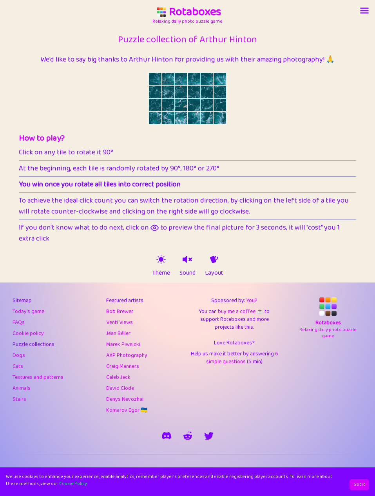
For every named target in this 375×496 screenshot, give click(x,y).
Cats (18, 366)
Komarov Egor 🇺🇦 (126, 410)
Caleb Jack (118, 377)
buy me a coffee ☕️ (240, 311)
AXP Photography (126, 355)
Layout (214, 273)
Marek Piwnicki (123, 344)
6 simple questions (242, 357)
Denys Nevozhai (124, 399)
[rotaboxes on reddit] (187, 435)
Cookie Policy (73, 483)
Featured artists (124, 300)
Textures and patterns (38, 377)
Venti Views (119, 322)
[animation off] (214, 259)
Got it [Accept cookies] (359, 484)
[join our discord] (166, 435)
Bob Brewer (119, 311)
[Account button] (364, 10)
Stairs (19, 399)
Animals (22, 388)
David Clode (120, 388)
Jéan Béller (118, 333)
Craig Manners (122, 366)
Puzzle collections (33, 344)
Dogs (19, 355)
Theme (161, 273)
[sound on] (187, 259)
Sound (187, 273)
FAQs (19, 322)
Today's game (28, 311)
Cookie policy (28, 333)
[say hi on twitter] (208, 435)
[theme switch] (161, 259)
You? (251, 300)
